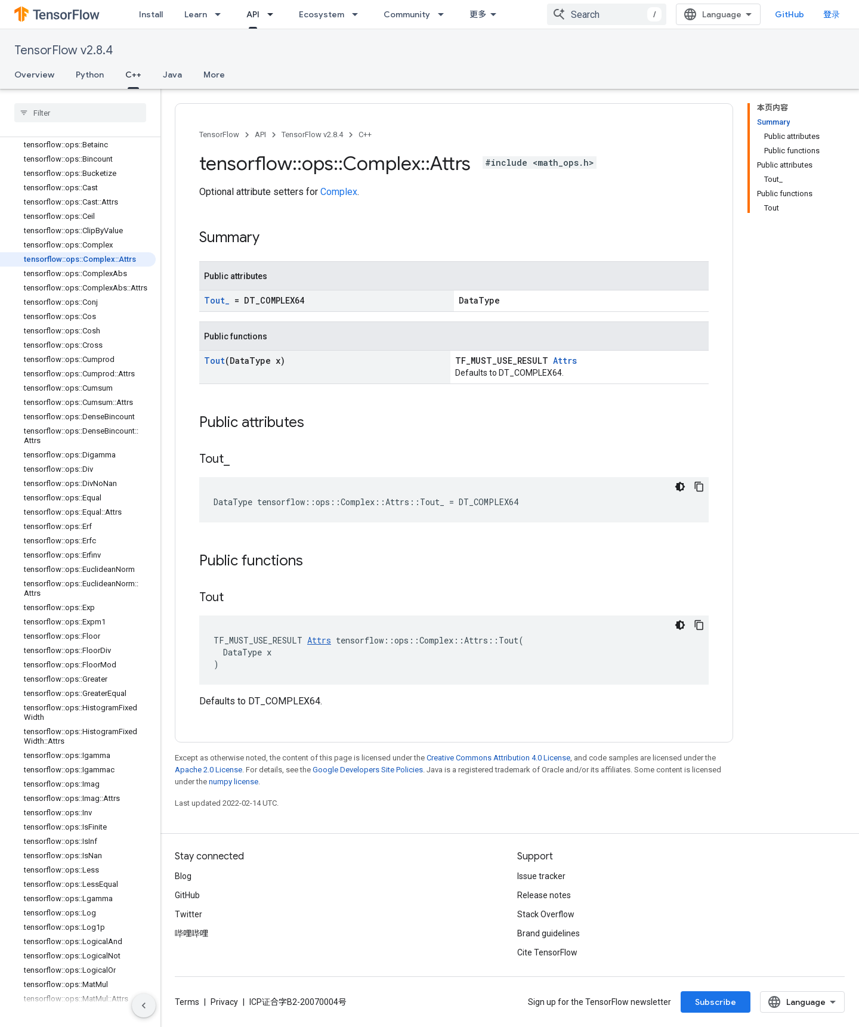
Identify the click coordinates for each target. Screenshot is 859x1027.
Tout (214, 360)
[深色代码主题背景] (680, 486)
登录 (831, 14)
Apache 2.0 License (208, 769)
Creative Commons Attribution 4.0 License (498, 757)
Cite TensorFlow (547, 952)
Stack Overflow (545, 914)
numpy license (233, 781)
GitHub (789, 14)
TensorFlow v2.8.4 (63, 50)
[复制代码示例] (699, 486)
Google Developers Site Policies (368, 769)
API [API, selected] (252, 14)
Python (90, 74)
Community (407, 14)
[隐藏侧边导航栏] (144, 1005)
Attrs (565, 360)
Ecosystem (321, 14)
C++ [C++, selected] (133, 74)
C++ (365, 134)
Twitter (188, 914)
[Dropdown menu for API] (273, 14)
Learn (195, 14)
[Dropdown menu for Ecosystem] (358, 14)
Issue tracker (541, 876)
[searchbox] (80, 112)
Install (151, 14)
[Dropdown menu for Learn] (221, 14)
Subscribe (715, 1002)
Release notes (544, 895)
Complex (338, 191)
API (260, 134)
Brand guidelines (548, 933)
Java (172, 74)
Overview (34, 74)
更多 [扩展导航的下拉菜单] (477, 14)
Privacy (224, 1002)
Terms (187, 1002)
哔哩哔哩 (191, 933)
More (214, 74)
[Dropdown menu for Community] (444, 14)
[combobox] (606, 14)
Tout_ (217, 300)
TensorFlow (219, 134)
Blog (183, 876)
